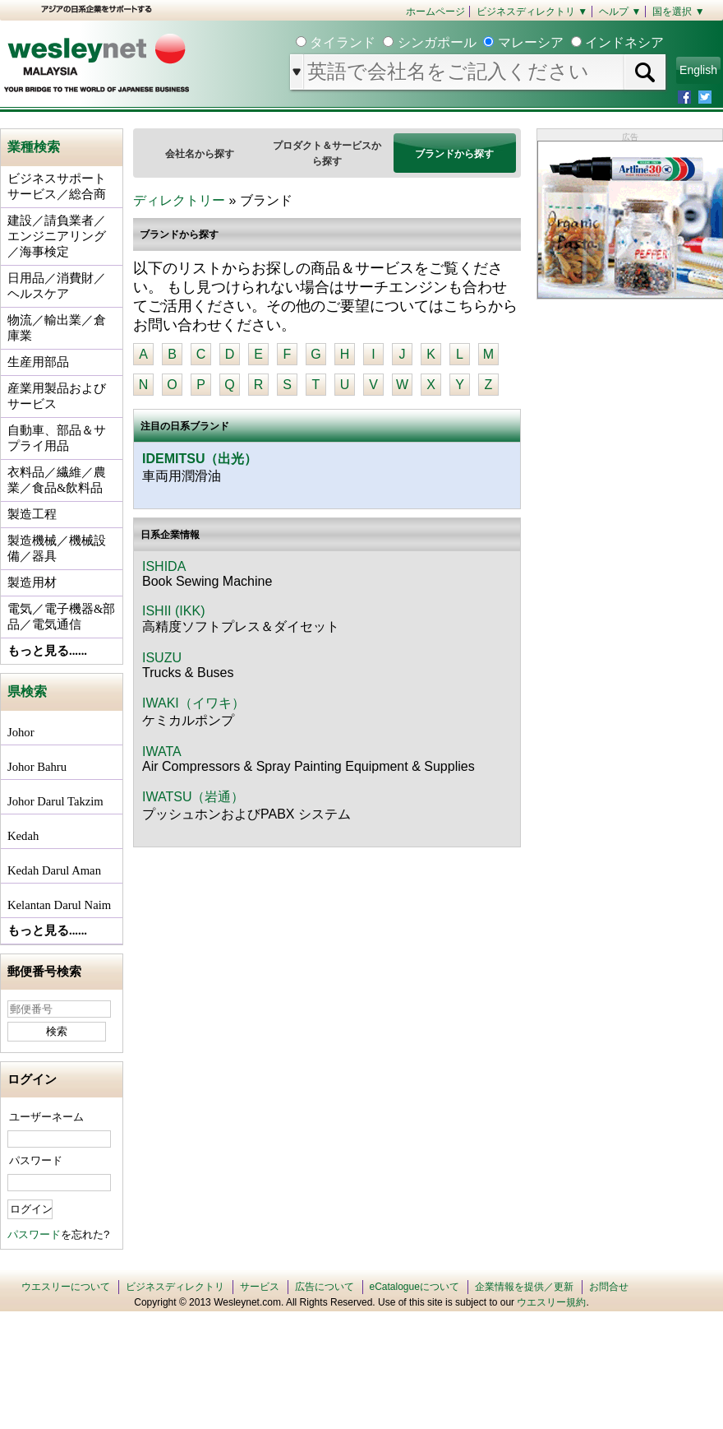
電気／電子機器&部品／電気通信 (61, 616)
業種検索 (33, 147)
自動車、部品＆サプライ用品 (56, 438)
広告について (324, 1286)
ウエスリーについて (65, 1286)
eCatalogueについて (414, 1286)
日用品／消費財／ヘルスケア (56, 285)
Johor (21, 732)
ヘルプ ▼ (620, 11)
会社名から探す (199, 154)
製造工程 (32, 514)
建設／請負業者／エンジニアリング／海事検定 (56, 236)
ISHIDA (164, 566)
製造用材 (32, 582)
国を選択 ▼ (678, 11)
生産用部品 (38, 362)
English (698, 70)
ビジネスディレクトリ (175, 1286)
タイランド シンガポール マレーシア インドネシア (485, 42)
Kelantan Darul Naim (59, 905)
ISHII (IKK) (173, 611)
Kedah (23, 835)
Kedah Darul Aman (54, 870)
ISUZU (162, 658)
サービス (259, 1286)
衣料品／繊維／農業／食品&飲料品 (56, 480)
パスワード (35, 1160)
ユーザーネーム (46, 1117)
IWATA (162, 752)
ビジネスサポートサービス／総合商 (56, 186)
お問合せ (609, 1286)
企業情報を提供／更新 (524, 1286)
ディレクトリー (179, 200)
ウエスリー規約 (551, 1302)
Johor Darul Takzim (55, 801)
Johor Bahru (37, 766)
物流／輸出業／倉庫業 (56, 327)
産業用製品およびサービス (56, 396)
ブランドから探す (454, 154)
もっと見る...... (47, 650)
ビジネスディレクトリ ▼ (532, 11)
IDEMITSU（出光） (199, 459)
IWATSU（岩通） (193, 797)
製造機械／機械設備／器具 (56, 548)
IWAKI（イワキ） (193, 703)
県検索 (27, 691)
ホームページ (435, 11)
